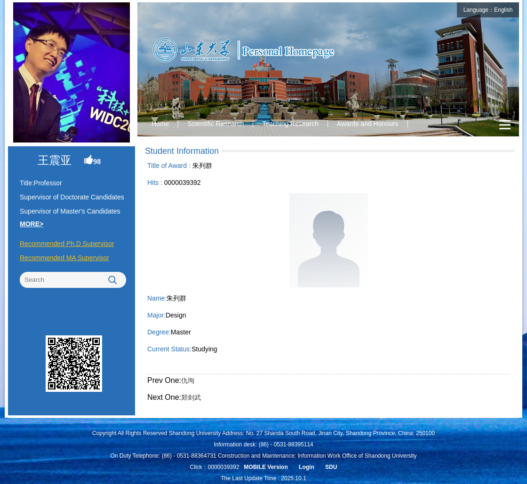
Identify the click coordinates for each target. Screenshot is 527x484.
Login (306, 467)
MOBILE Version (265, 467)
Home (160, 123)
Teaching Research (290, 123)
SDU (331, 467)
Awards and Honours (367, 123)
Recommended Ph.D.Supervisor (67, 243)
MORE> (31, 224)
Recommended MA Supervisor (64, 258)
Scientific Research (215, 123)
